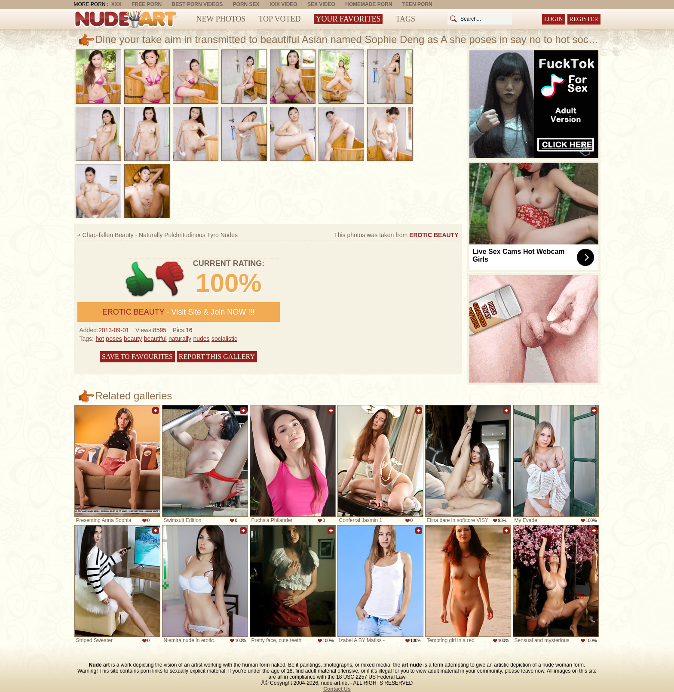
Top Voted (279, 19)
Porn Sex (246, 4)
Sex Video (321, 4)
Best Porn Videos (197, 4)
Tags (405, 19)
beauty (133, 338)
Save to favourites (137, 356)
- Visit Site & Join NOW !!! (178, 312)
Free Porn (147, 4)
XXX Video (283, 4)
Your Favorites (348, 19)
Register (584, 19)
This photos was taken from (396, 235)
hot (99, 338)
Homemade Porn (368, 4)
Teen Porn (417, 4)
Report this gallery (217, 356)
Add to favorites (155, 410)
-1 (170, 279)
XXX (116, 4)
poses (114, 338)
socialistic (224, 338)
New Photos (221, 19)
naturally (179, 338)
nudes (201, 338)
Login (553, 19)
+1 (140, 279)
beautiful (155, 338)
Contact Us (336, 689)
